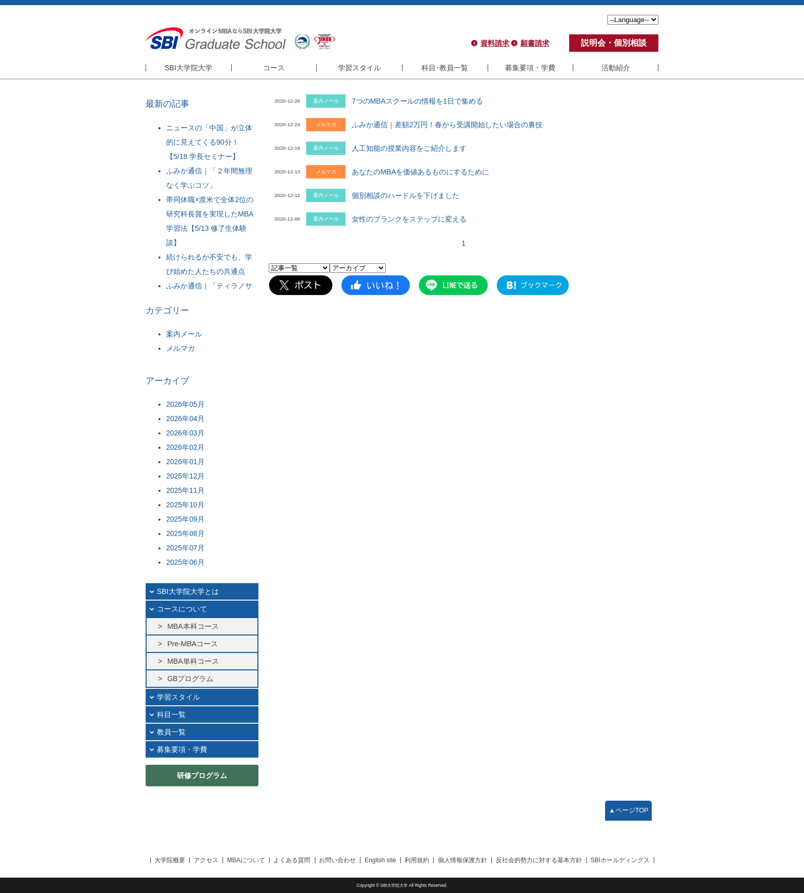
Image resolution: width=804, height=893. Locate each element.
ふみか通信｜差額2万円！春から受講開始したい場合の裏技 (447, 125)
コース (274, 68)
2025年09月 (185, 519)
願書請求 (534, 43)
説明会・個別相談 (614, 42)
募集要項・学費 (530, 68)
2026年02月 (185, 447)
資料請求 (494, 43)
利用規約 (417, 860)
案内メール (184, 334)
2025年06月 (185, 562)
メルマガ (180, 348)
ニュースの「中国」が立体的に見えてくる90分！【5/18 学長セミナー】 (209, 142)
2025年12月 (185, 476)
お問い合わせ (337, 860)
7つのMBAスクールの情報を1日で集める (417, 101)
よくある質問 (291, 860)
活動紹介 (615, 68)
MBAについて (246, 860)
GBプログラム (190, 678)
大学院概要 (169, 860)
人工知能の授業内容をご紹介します (409, 148)
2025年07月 (185, 548)
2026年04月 (185, 418)
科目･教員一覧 (444, 68)
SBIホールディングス (620, 860)
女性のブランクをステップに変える (409, 219)
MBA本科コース (192, 626)
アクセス (206, 860)
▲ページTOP (628, 810)
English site (380, 860)
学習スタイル (359, 68)
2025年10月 (185, 505)
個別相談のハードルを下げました (405, 195)
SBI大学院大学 (188, 68)
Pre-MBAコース (192, 644)
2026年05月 (185, 404)
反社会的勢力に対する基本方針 (539, 860)
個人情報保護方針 (462, 860)
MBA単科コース (192, 661)
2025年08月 (185, 533)
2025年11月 (185, 490)
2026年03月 (185, 433)
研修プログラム (202, 775)
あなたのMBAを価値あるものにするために (420, 172)
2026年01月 (185, 462)
